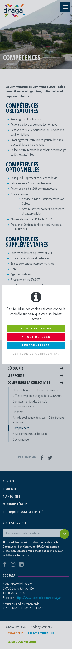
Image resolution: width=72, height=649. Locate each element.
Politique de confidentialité (37, 354)
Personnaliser (36, 345)
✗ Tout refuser (36, 337)
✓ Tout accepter (36, 328)
